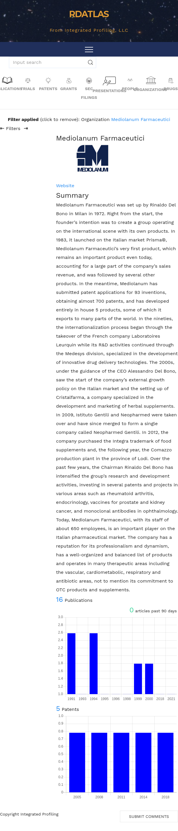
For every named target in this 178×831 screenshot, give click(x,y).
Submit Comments (149, 816)
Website (65, 185)
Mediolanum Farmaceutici (140, 119)
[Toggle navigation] (89, 49)
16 (59, 599)
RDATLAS (89, 14)
